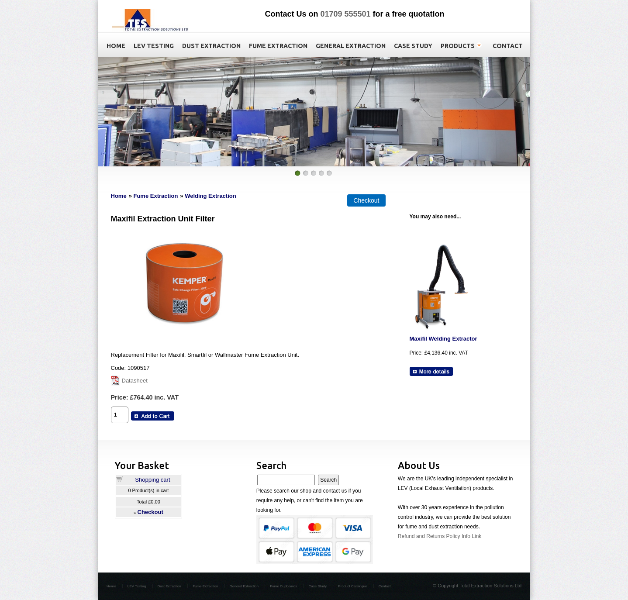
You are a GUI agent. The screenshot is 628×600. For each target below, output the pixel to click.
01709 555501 (345, 14)
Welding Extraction (210, 196)
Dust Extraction (169, 586)
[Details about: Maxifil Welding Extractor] (431, 371)
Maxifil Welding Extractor (443, 338)
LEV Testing (137, 586)
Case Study (318, 586)
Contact (385, 586)
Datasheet (135, 380)
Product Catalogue (352, 586)
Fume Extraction (155, 196)
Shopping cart (152, 479)
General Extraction (244, 586)
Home (119, 196)
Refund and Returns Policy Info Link (439, 536)
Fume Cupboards (283, 586)
